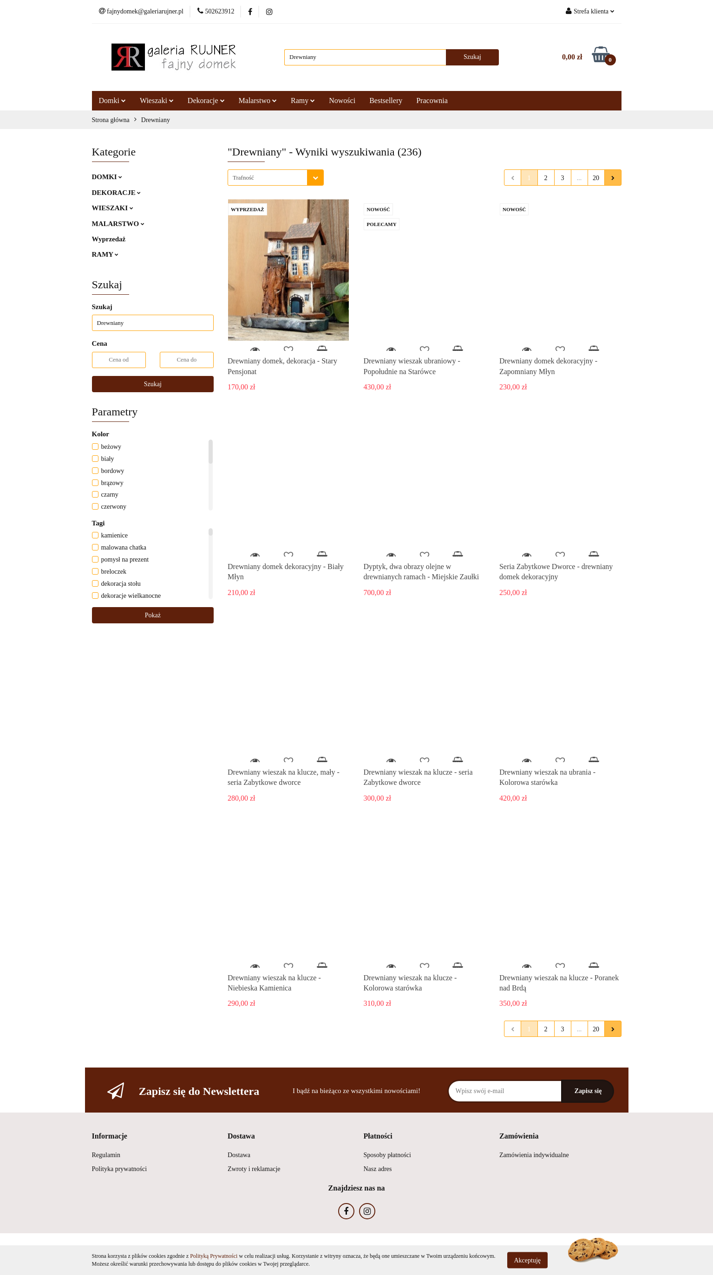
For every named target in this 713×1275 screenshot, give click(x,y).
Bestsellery (385, 100)
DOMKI (107, 177)
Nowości (342, 100)
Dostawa (239, 1155)
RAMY (105, 254)
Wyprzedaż (109, 239)
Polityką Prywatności (213, 1256)
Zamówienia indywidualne (534, 1155)
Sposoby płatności (387, 1155)
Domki (112, 100)
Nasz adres (378, 1168)
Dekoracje (206, 100)
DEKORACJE (116, 192)
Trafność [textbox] (243, 177)
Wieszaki (157, 100)
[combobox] (276, 177)
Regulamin (106, 1155)
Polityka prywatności (119, 1168)
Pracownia (432, 100)
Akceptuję (527, 1259)
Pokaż (153, 615)
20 (596, 178)
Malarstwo (258, 100)
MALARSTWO (118, 223)
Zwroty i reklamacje (254, 1168)
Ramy (303, 100)
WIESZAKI (112, 208)
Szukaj (153, 384)
